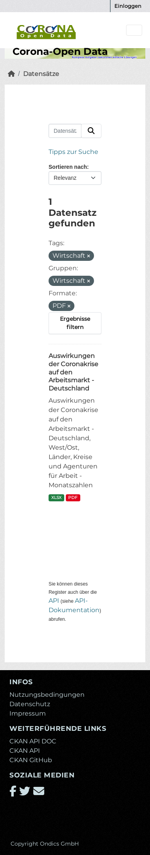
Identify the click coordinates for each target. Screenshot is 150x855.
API (54, 600)
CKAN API (24, 750)
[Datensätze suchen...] (65, 131)
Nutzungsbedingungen (47, 694)
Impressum (27, 713)
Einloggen (127, 6)
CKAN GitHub (30, 760)
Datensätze (41, 74)
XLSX (56, 497)
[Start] (11, 74)
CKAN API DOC (32, 741)
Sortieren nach (68, 167)
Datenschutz (29, 704)
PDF (73, 497)
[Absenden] (91, 131)
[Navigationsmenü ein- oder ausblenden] (134, 30)
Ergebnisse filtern (75, 323)
